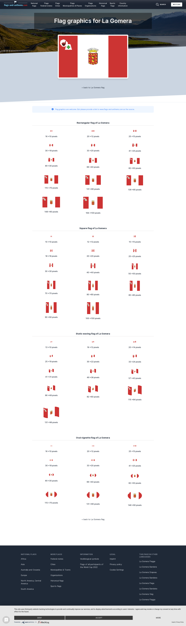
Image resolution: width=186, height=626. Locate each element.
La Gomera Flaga (146, 583)
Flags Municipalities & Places (72, 4)
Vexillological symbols (89, 559)
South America (27, 589)
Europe (24, 575)
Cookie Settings (117, 570)
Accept (99, 618)
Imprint (113, 559)
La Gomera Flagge (147, 561)
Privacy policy (116, 564)
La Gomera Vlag (146, 594)
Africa (23, 559)
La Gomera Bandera (148, 567)
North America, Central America (31, 582)
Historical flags (103, 4)
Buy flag (176, 4)
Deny (39, 618)
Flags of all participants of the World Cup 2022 (91, 565)
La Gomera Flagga (147, 599)
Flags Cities (57, 4)
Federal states (57, 559)
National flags (34, 4)
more (158, 618)
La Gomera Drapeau (148, 572)
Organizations (57, 575)
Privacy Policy (180, 622)
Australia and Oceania (30, 570)
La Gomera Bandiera (148, 578)
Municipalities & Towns (60, 570)
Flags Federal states (46, 4)
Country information (123, 4)
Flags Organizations (90, 4)
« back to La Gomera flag (93, 87)
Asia (23, 564)
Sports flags (112, 4)
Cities (53, 564)
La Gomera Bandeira (148, 588)
